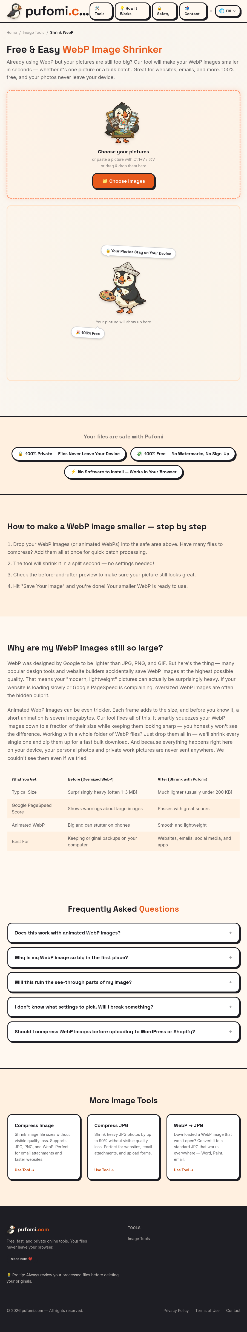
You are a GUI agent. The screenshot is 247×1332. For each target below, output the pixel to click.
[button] (123, 144)
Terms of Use (207, 1310)
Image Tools (33, 32)
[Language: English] (227, 11)
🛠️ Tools (99, 11)
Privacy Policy (176, 1310)
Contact (233, 1310)
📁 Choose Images (123, 181)
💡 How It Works (128, 11)
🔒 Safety (163, 11)
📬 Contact (192, 11)
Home (12, 32)
